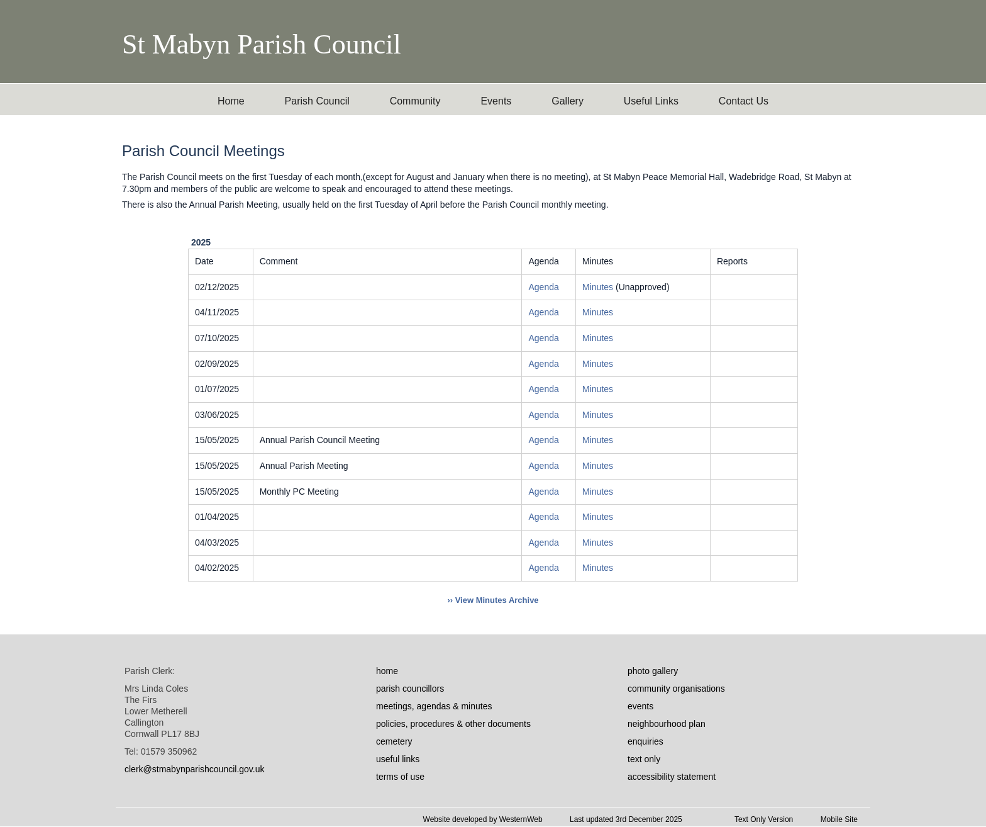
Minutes (599, 287)
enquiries (645, 741)
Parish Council (317, 101)
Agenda (543, 287)
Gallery (567, 101)
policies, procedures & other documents (453, 724)
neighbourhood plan (667, 724)
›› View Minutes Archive (492, 600)
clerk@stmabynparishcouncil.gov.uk (195, 769)
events (640, 706)
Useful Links (651, 101)
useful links (397, 759)
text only (644, 759)
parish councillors (410, 689)
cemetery (394, 741)
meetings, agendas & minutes (434, 706)
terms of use (400, 777)
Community (415, 101)
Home (231, 101)
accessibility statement (672, 777)
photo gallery (653, 671)
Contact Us (743, 101)
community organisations (676, 689)
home (387, 671)
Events (495, 101)
